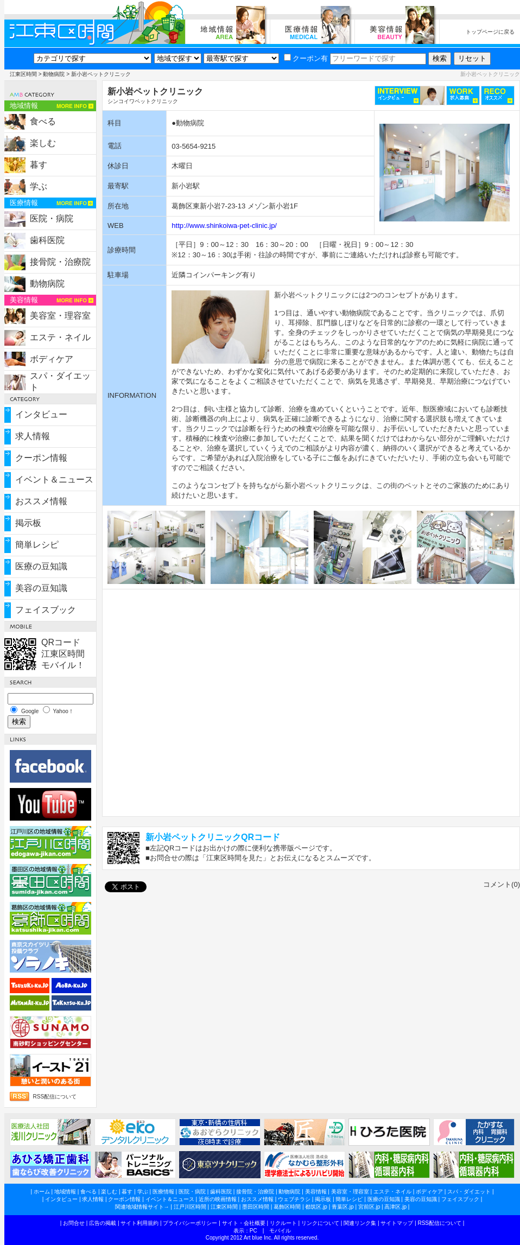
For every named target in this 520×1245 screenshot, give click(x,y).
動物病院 (54, 74)
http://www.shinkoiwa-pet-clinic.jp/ (224, 225)
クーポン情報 (41, 457)
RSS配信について (55, 1097)
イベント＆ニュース (54, 479)
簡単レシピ (37, 544)
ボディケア (51, 359)
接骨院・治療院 (60, 261)
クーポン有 (306, 58)
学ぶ (38, 186)
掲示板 (28, 523)
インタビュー (41, 414)
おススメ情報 (41, 501)
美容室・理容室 (60, 315)
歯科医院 (47, 240)
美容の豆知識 (41, 588)
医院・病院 (51, 218)
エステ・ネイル (60, 337)
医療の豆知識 (41, 566)
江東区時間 (23, 74)
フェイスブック (45, 609)
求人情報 (32, 436)
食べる (43, 121)
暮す (38, 164)
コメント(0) (501, 884)
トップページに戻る (490, 32)
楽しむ (43, 143)
